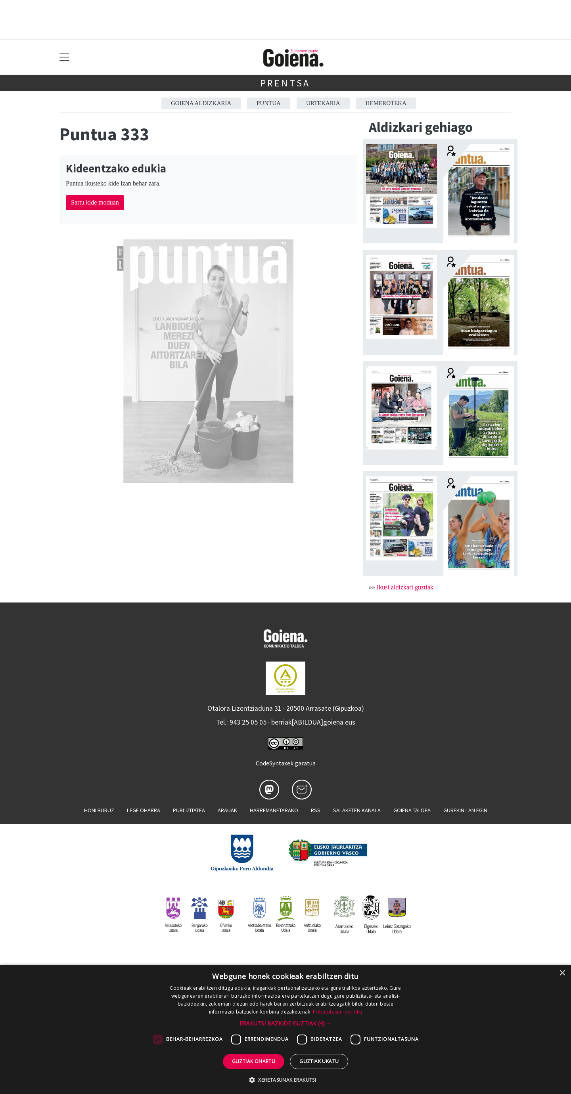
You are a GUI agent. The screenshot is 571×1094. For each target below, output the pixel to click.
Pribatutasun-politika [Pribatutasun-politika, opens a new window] (337, 1011)
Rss (315, 810)
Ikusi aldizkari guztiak (405, 587)
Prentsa (286, 83)
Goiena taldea (412, 810)
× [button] (562, 973)
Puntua (269, 103)
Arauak (227, 810)
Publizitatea (189, 810)
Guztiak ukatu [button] (319, 1061)
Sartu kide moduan (95, 202)
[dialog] (285, 1029)
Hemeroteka (386, 103)
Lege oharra (143, 810)
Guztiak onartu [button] (254, 1061)
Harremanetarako (274, 810)
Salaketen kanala (357, 810)
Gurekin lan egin (465, 810)
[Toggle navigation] (64, 57)
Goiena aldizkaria (201, 103)
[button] (286, 1023)
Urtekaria (323, 103)
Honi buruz (99, 810)
